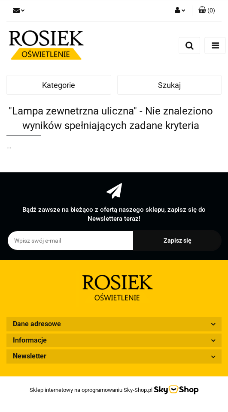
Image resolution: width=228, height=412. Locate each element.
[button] (207, 10)
